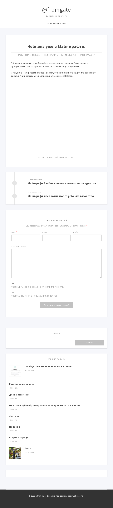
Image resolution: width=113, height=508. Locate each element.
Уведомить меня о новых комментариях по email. (37, 286)
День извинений (19, 394)
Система (14, 415)
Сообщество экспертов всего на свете (48, 366)
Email (45, 232)
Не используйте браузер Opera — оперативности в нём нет (45, 405)
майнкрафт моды (62, 157)
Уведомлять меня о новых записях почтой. (34, 295)
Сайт (75, 232)
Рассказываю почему (21, 383)
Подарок (14, 426)
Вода (28, 447)
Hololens (49, 157)
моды (73, 157)
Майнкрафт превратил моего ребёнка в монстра (61, 195)
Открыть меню (58, 23)
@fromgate (56, 9)
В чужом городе (19, 437)
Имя (14, 232)
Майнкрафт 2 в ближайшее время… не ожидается (62, 183)
